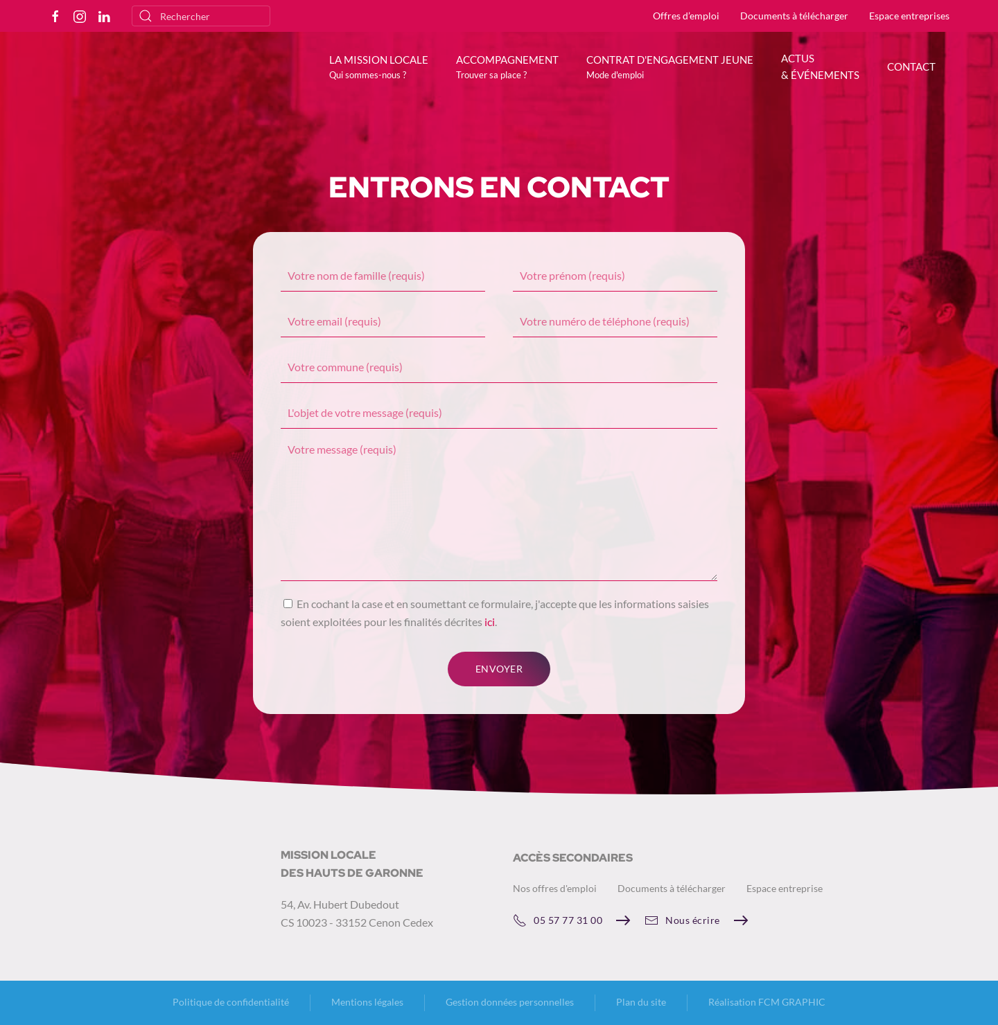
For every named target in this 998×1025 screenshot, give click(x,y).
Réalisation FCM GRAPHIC (766, 1002)
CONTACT (911, 66)
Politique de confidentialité (231, 1002)
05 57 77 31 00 (557, 920)
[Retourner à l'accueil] (146, 76)
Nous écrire (682, 920)
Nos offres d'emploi (555, 888)
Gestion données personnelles (510, 1002)
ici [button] (489, 621)
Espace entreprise (784, 888)
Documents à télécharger (794, 15)
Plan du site (641, 1002)
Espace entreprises (909, 15)
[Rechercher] (201, 16)
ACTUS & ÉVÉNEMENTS (820, 66)
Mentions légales (367, 1002)
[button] (378, 66)
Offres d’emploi (686, 15)
